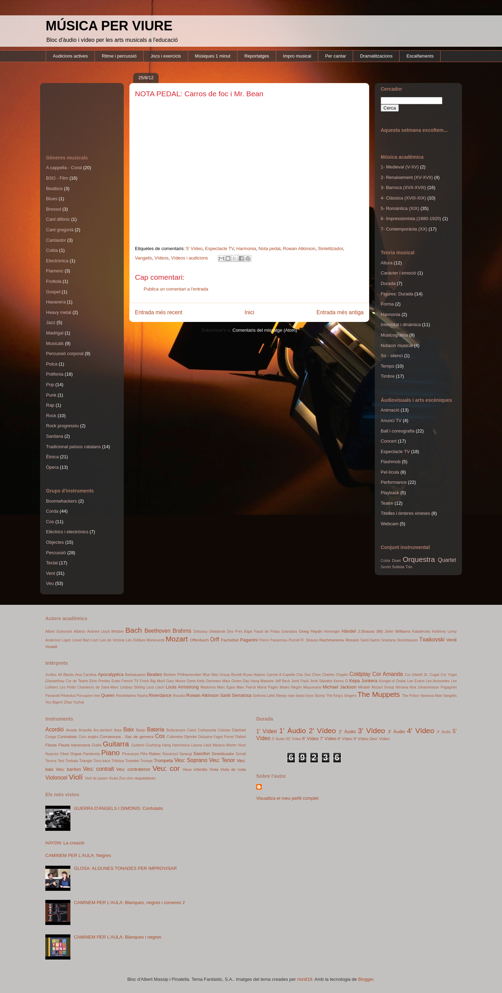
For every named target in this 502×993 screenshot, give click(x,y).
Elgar (248, 631)
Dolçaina (205, 737)
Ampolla (85, 730)
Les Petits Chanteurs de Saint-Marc (89, 687)
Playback (390, 492)
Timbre (388, 376)
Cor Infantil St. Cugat (422, 675)
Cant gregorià (60, 229)
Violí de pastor (96, 778)
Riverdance (160, 695)
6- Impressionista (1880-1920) (411, 218)
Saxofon (201, 753)
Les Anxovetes (437, 681)
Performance (393, 482)
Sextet (386, 567)
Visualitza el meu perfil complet (287, 798)
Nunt (242, 745)
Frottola (53, 281)
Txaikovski (432, 639)
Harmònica (181, 745)
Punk (51, 395)
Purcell (294, 640)
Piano (110, 752)
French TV (130, 681)
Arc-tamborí (102, 730)
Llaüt (207, 745)
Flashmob (391, 461)
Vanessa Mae (431, 696)
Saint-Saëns (370, 640)
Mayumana (312, 687)
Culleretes (175, 737)
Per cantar (335, 56)
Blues (52, 198)
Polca (52, 364)
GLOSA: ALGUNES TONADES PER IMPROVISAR (125, 868)
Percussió (56, 552)
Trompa (146, 761)
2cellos (50, 675)
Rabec (155, 753)
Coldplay (360, 674)
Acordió (54, 729)
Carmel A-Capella (280, 675)
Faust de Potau (267, 631)
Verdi (451, 639)
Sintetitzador (330, 248)
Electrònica (57, 260)
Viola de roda (233, 769)
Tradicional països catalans (73, 446)
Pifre (143, 754)
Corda (52, 511)
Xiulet (113, 778)
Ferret (229, 737)
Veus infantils (195, 769)
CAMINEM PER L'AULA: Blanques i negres (117, 937)
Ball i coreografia (397, 431)
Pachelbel (229, 640)
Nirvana (402, 687)
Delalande (217, 631)
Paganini (249, 639)
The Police (410, 696)
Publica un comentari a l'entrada (176, 289)
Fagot (218, 737)
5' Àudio (278, 739)
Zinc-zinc (126, 778)
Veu (50, 583)
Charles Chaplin (335, 675)
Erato (116, 681)
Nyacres (52, 754)
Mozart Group (383, 687)
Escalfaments (420, 56)
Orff (214, 639)
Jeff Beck (282, 681)
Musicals (55, 343)
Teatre (387, 503)
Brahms (182, 631)
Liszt (94, 640)
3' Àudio (396, 731)
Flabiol (240, 737)
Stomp (319, 696)
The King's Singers (341, 696)
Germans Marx (218, 681)
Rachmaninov (331, 640)
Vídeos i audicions (189, 258)
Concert (389, 441)
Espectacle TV (219, 248)
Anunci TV (391, 420)
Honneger (332, 631)
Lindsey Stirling (132, 687)
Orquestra (419, 559)
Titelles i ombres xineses (405, 513)
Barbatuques (135, 675)
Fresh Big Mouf (152, 681)
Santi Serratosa (235, 695)
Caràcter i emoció (398, 273)
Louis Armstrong (182, 687)
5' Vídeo (194, 248)
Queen (108, 695)
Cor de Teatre (77, 681)
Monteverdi (155, 640)
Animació (390, 410)
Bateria (155, 729)
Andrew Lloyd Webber (105, 631)
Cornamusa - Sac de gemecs (127, 736)
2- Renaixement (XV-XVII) (407, 177)
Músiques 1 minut (212, 56)
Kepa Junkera (363, 680)
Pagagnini (449, 687)
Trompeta (163, 760)
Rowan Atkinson (299, 248)
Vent (50, 573)
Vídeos (161, 258)
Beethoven (158, 631)
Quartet (447, 560)
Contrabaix (67, 736)
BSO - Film (57, 178)
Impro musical (297, 56)
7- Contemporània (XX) (404, 229)
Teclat (52, 562)
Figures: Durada (397, 293)
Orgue (75, 753)
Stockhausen (407, 640)
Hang (166, 745)
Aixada (71, 730)
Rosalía (179, 696)
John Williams (397, 631)
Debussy (200, 631)
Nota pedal (269, 248)
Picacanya (130, 754)
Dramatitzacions (376, 56)
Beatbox (54, 188)
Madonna (207, 687)
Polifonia (54, 374)
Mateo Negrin (291, 687)
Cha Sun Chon (308, 675)
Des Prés (234, 631)
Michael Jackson (339, 687)
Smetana (388, 640)
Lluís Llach (155, 687)
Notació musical (397, 345)
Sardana (54, 436)
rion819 (304, 979)
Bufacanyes (175, 730)
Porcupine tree (88, 696)
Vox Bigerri (54, 702)
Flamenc (54, 270)
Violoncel (56, 778)
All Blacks (66, 675)
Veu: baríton (68, 769)
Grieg (304, 631)
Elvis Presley (99, 681)
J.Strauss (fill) (370, 631)
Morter (231, 745)
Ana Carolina (86, 675)
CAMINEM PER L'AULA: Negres (78, 855)
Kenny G (341, 681)
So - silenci (392, 355)
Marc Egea (226, 687)
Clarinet (239, 730)
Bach (134, 630)
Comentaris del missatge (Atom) (265, 330)
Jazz (50, 322)
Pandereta (91, 754)
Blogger (365, 979)
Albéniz (79, 631)
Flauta (50, 745)
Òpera (52, 467)
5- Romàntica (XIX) (400, 208)
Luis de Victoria (111, 640)
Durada (388, 283)
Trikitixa (118, 761)
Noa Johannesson (424, 687)
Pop (50, 384)
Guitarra (116, 744)
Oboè (64, 754)
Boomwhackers (61, 501)
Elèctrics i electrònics (67, 531)
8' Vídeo (345, 738)
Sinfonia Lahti (264, 696)
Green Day (240, 681)
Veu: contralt (98, 769)
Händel (349, 631)
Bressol (53, 209)
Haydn (316, 631)
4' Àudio (444, 732)
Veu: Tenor (222, 760)
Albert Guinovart (58, 631)
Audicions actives (70, 56)
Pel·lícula (390, 472)
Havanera (56, 301)
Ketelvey (439, 631)
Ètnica (52, 456)
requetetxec (145, 778)
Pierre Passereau (273, 640)
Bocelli (236, 675)
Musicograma (394, 335)
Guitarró (138, 745)
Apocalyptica (111, 674)
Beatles (154, 674)
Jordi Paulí (300, 681)
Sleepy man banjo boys (294, 696)
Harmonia (246, 248)
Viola (213, 769)
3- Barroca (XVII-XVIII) (403, 187)
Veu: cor (166, 768)
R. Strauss (309, 640)
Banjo (140, 730)
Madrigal (54, 333)
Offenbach (199, 640)
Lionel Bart (80, 640)
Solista (398, 566)
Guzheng (153, 745)
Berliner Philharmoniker (182, 675)
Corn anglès (88, 737)
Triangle (85, 761)
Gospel (53, 291)
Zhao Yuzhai (74, 702)
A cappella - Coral (64, 167)
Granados (289, 631)
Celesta (224, 730)
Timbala (71, 761)
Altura (387, 262)
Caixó (191, 730)
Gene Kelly (196, 681)
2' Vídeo (322, 731)
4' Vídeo (420, 731)
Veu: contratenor (133, 769)
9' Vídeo (360, 738)
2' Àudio (347, 731)
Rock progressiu (62, 425)
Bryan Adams (254, 675)
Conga (50, 737)
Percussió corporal (65, 353)
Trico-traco (102, 761)
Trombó (132, 760)
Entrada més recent (158, 312)
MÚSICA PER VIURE (109, 25)
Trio (408, 566)
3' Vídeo (371, 731)
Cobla (52, 250)
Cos (50, 521)
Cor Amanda (387, 674)
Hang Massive (262, 681)
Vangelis (143, 258)
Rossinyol (170, 754)
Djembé (190, 737)
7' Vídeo (328, 738)
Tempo (387, 366)
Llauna (196, 745)
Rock (51, 415)
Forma (387, 304)
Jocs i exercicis (166, 56)
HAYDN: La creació (64, 842)
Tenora (50, 761)
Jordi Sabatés (321, 681)
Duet (396, 560)
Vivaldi (51, 646)
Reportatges (256, 56)
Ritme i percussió (119, 56)
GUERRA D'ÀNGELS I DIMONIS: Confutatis (118, 808)
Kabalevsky (421, 631)
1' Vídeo (266, 731)
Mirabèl (364, 687)
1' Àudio (292, 731)
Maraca (219, 745)
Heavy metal (58, 312)
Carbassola (207, 730)
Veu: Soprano (190, 760)
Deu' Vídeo (379, 738)
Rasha (142, 696)
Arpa (118, 730)
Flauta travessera (74, 745)
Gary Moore (176, 681)
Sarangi (186, 754)
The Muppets (379, 694)
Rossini (352, 640)
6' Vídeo (310, 738)
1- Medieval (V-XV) (400, 167)
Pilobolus (68, 696)
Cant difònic (58, 219)
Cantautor (56, 240)
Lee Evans (416, 681)
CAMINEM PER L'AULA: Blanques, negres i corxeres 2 (129, 902)
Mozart (177, 639)
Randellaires (126, 696)
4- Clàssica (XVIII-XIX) (403, 198)
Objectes (55, 542)
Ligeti (66, 640)
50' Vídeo (293, 739)
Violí (76, 777)
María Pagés (267, 687)
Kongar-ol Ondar (392, 681)
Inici (249, 312)
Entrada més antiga (340, 312)
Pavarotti (52, 696)
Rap (50, 405)
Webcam (389, 523)
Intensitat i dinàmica (401, 324)
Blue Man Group (216, 675)
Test (61, 761)
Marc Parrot (246, 687)
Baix (128, 729)
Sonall (241, 754)
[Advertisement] (77, 112)
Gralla (96, 745)
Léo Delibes (135, 640)
